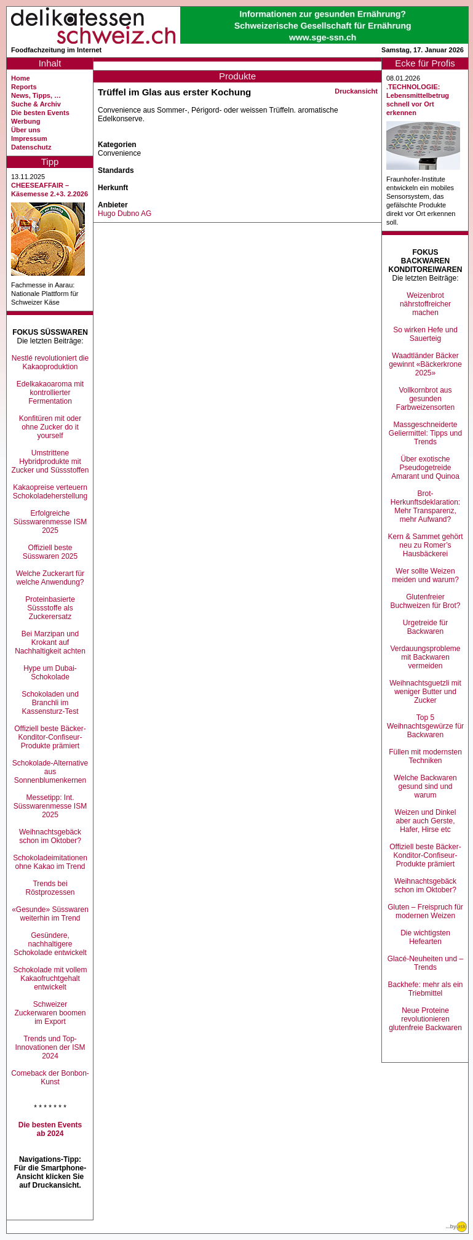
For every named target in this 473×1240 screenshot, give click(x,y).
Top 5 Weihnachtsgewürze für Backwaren (425, 726)
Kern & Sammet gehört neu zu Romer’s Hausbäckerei (425, 545)
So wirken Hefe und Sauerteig (425, 334)
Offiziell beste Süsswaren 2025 (50, 552)
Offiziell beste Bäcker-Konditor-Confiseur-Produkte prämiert (50, 737)
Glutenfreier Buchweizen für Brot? (425, 601)
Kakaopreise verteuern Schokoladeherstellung (50, 491)
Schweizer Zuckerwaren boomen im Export (49, 1013)
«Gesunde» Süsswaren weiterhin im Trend (50, 913)
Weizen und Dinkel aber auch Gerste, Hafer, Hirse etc (425, 821)
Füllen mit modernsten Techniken (425, 756)
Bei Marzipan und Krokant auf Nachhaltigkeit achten (50, 642)
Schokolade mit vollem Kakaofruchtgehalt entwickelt (50, 978)
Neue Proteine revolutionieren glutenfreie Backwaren (425, 1019)
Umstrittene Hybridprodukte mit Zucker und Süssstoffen (50, 461)
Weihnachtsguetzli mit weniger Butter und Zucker (425, 692)
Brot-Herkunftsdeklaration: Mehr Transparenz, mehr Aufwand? (425, 506)
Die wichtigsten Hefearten (425, 937)
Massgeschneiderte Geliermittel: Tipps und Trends (425, 433)
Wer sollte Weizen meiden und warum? (425, 575)
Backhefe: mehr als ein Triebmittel (425, 989)
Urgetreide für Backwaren (425, 627)
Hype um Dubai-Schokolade (50, 672)
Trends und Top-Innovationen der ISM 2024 (50, 1047)
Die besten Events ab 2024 (50, 1129)
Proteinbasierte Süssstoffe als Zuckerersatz (50, 608)
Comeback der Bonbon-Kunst (50, 1077)
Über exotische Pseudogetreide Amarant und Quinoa (425, 468)
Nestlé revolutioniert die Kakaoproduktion (50, 362)
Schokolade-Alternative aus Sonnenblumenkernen (50, 772)
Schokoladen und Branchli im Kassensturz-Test (50, 703)
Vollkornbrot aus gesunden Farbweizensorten (425, 399)
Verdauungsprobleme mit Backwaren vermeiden (425, 657)
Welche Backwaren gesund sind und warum (425, 786)
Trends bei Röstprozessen (49, 888)
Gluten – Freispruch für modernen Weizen (425, 911)
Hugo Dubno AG (124, 213)
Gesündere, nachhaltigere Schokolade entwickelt (50, 944)
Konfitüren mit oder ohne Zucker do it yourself (50, 427)
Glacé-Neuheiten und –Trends (425, 963)
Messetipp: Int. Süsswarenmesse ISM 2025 (50, 806)
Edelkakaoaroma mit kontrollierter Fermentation (50, 393)
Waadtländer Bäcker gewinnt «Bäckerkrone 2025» (425, 364)
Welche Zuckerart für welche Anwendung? (50, 577)
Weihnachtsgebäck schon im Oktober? (50, 836)
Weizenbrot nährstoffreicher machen (425, 304)
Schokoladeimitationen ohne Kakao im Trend (50, 862)
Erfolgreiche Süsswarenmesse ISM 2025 (50, 522)
